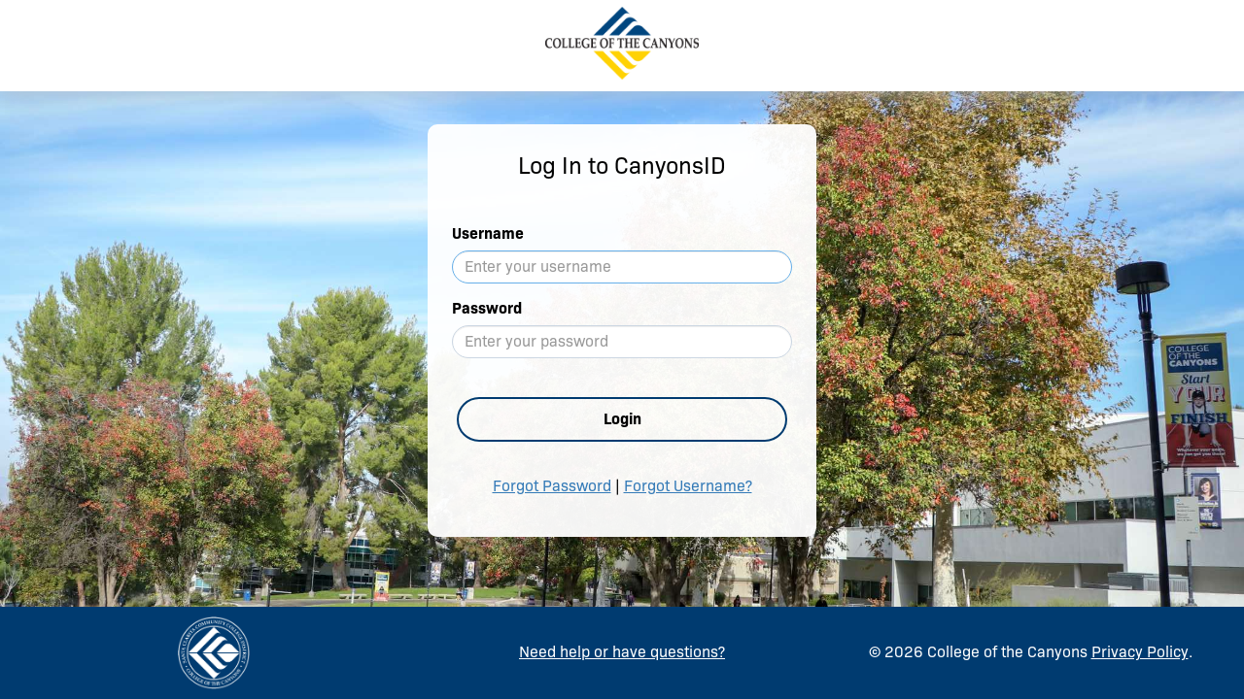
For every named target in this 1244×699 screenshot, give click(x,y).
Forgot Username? (688, 486)
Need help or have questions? (622, 652)
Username (488, 233)
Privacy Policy (1140, 652)
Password (487, 308)
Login (622, 419)
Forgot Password (552, 486)
